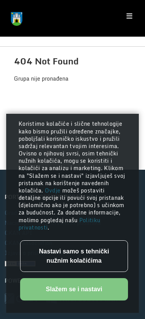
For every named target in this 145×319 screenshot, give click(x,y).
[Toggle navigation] (129, 16)
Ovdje (53, 190)
